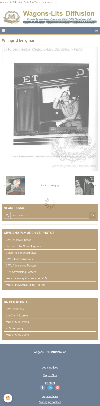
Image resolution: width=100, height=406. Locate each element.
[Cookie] (8, 398)
